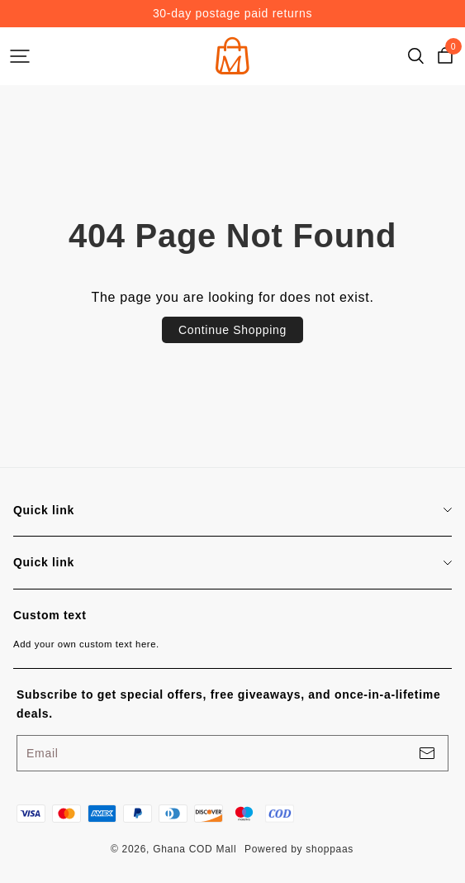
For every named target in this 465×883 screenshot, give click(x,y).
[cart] (445, 56)
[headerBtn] (19, 56)
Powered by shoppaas (298, 849)
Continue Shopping (232, 329)
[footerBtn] (427, 753)
